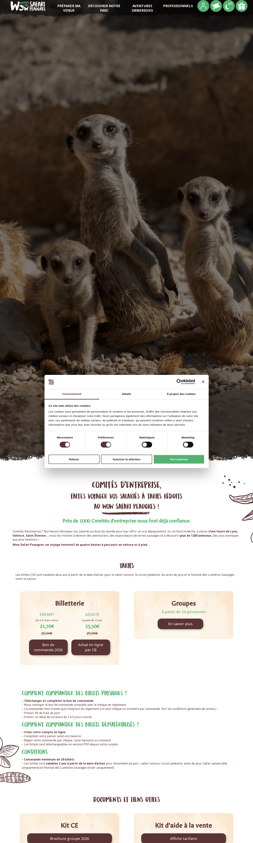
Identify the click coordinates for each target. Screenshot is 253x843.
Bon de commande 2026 (48, 647)
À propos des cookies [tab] (181, 393)
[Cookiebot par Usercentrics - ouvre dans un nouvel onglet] (179, 382)
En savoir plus (180, 623)
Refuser (74, 459)
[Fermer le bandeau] (203, 382)
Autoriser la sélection (126, 459)
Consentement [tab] (71, 393)
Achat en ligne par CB (90, 647)
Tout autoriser (179, 459)
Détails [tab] (126, 393)
